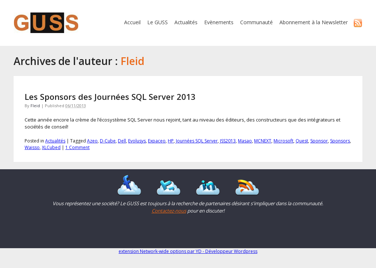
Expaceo (157, 141)
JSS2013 (228, 141)
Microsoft (283, 141)
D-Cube (108, 141)
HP (171, 141)
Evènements (219, 22)
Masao (245, 141)
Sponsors (340, 141)
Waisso (32, 147)
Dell (122, 141)
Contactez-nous (169, 210)
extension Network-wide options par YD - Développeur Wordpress (188, 251)
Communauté (256, 22)
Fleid (35, 105)
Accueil (132, 22)
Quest (302, 141)
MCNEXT (262, 141)
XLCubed (51, 147)
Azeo (92, 141)
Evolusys (137, 141)
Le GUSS (157, 22)
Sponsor (319, 141)
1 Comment (77, 147)
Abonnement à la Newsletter (313, 22)
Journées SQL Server (197, 141)
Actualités (186, 22)
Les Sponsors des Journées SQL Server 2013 (110, 96)
